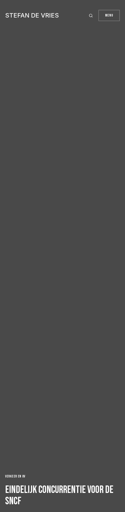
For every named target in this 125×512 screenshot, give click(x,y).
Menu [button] (109, 15)
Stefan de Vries (32, 15)
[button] (91, 15)
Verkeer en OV (15, 476)
